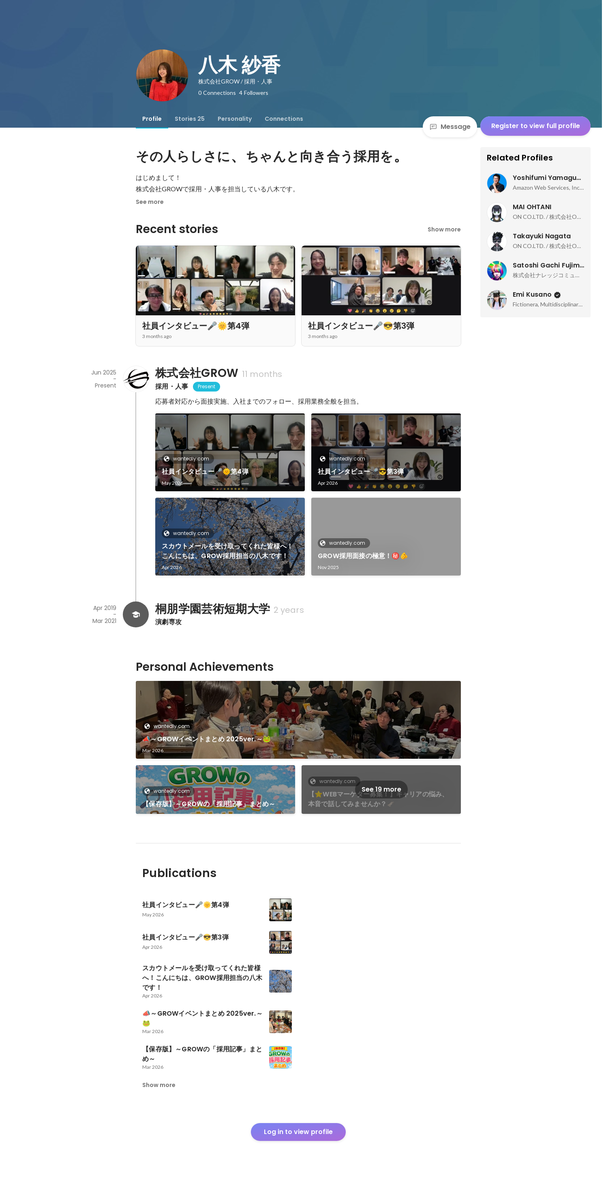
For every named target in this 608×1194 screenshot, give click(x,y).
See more (150, 202)
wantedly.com (188, 458)
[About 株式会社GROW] (136, 379)
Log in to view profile (298, 1131)
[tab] (152, 118)
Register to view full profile (535, 126)
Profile (152, 119)
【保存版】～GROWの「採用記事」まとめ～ (208, 804)
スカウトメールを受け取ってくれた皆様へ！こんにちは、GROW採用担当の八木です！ (227, 551)
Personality (235, 119)
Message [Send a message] (450, 126)
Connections (284, 119)
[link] (230, 452)
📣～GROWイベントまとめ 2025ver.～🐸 (206, 739)
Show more (444, 229)
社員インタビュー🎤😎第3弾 (361, 471)
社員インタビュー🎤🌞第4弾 (205, 471)
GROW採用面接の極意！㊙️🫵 (363, 556)
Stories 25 (190, 119)
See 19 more (381, 789)
